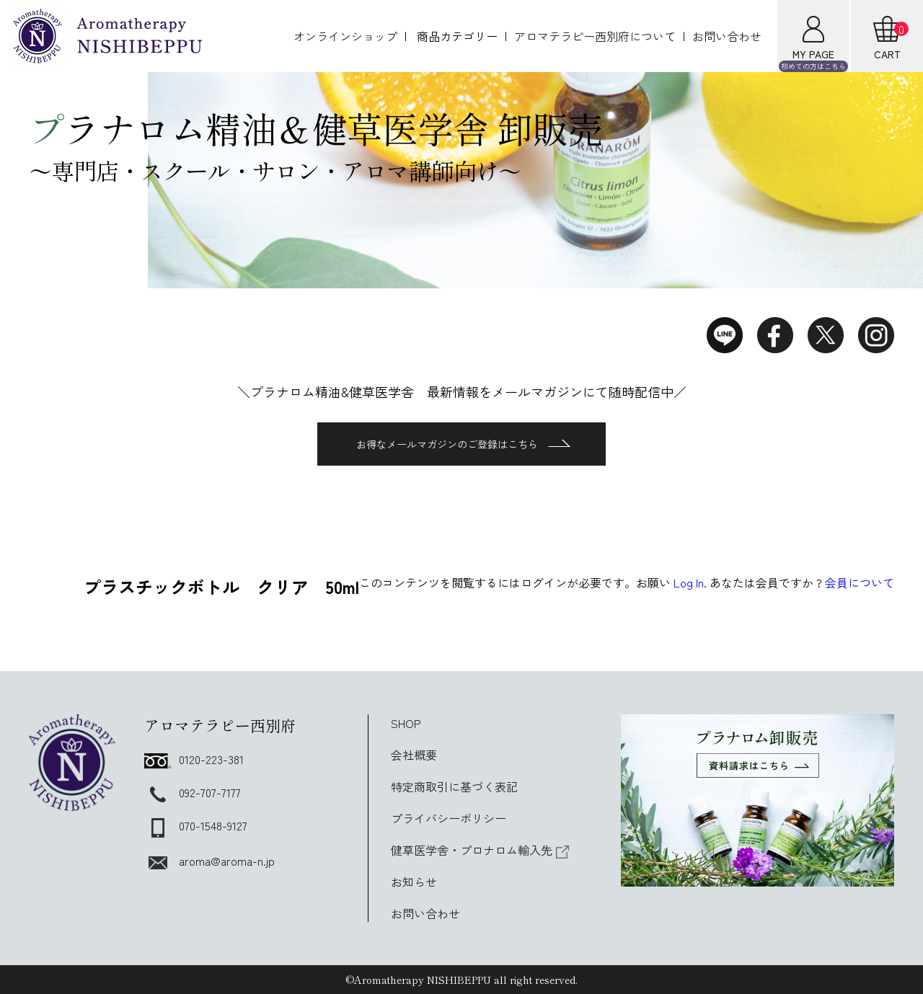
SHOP (406, 723)
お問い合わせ (726, 36)
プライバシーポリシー (448, 818)
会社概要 (414, 754)
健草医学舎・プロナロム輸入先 (480, 849)
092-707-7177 (192, 792)
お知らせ (414, 881)
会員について (859, 582)
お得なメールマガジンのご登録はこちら (463, 444)
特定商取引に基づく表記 (454, 786)
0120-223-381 (194, 759)
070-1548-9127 (195, 825)
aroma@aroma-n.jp (209, 860)
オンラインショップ (345, 36)
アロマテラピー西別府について (595, 36)
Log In (689, 582)
